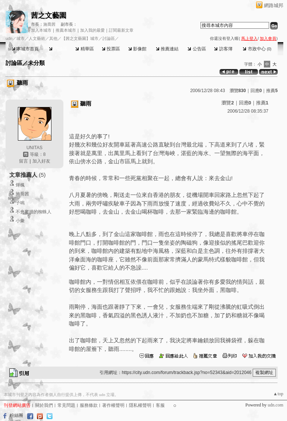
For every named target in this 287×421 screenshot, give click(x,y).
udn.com (275, 405)
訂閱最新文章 (121, 30)
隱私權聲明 (140, 405)
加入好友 (41, 161)
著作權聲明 (113, 405)
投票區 (111, 48)
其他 (53, 38)
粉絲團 (16, 415)
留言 (23, 161)
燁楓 (20, 185)
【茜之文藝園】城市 (80, 38)
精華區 (84, 48)
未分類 (36, 63)
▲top (278, 393)
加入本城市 (41, 30)
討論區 (58, 48)
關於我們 (44, 405)
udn (9, 38)
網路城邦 (273, 5)
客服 (160, 405)
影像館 (137, 48)
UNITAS (34, 147)
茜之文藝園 (48, 15)
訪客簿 (223, 48)
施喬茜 (49, 24)
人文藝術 (37, 38)
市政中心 (257, 48)
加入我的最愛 (92, 30)
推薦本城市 (66, 30)
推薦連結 (167, 48)
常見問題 (66, 405)
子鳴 (20, 202)
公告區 (196, 48)
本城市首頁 (25, 48)
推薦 (272, 90)
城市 (20, 38)
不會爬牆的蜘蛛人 (33, 211)
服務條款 (89, 405)
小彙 (20, 220)
